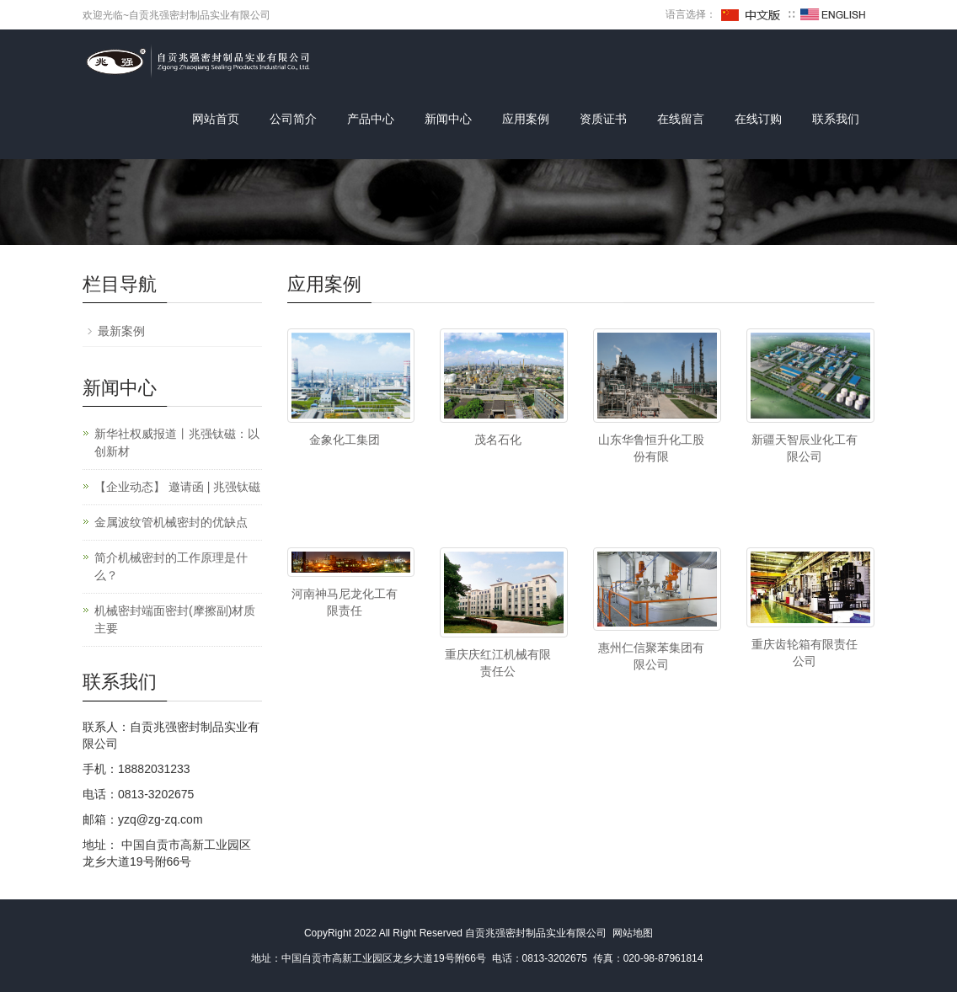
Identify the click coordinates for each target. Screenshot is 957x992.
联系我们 (835, 118)
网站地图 (632, 933)
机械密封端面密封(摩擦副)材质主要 (174, 619)
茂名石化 (497, 439)
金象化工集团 (344, 439)
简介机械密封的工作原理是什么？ (171, 566)
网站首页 (215, 118)
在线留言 (680, 118)
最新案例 (121, 331)
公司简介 (293, 118)
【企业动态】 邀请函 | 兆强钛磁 (177, 486)
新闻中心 (448, 118)
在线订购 (758, 118)
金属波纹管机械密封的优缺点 (171, 522)
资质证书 (603, 118)
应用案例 (525, 118)
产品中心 (370, 118)
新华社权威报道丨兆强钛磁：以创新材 (176, 442)
